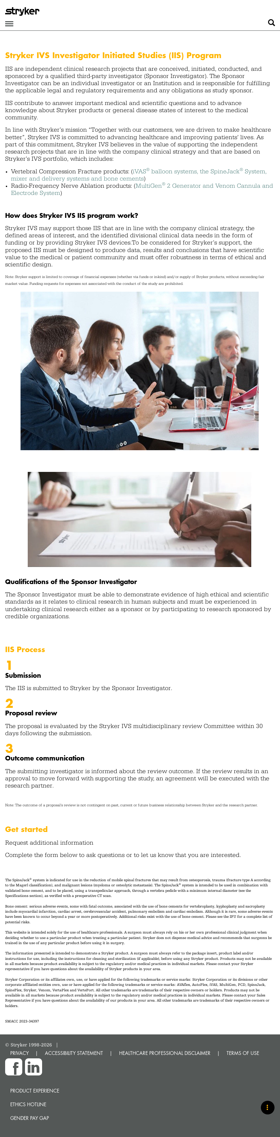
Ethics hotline (28, 1104)
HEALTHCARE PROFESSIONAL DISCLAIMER (165, 1053)
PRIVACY (19, 1053)
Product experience (34, 1090)
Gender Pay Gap (29, 1118)
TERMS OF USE (243, 1053)
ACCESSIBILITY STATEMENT (74, 1053)
